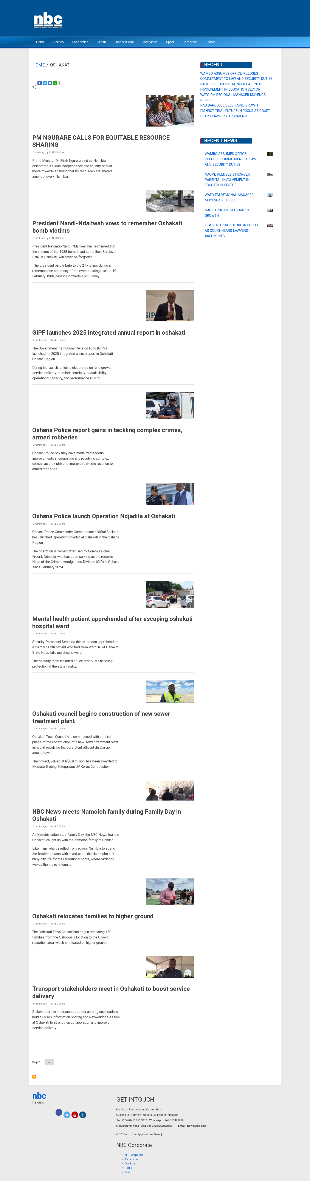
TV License (131, 1159)
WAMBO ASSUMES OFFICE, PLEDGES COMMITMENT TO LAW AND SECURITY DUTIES (230, 159)
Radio (128, 1167)
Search (210, 42)
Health (101, 42)
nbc (39, 1096)
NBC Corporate (134, 1154)
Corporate (190, 42)
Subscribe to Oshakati (34, 1077)
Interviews (150, 42)
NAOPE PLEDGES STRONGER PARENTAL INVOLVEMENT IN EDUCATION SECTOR (227, 179)
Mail (127, 1172)
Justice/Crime (125, 42)
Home (40, 42)
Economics (80, 42)
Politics (58, 42)
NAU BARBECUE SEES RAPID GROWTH (229, 105)
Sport (170, 42)
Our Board (131, 1163)
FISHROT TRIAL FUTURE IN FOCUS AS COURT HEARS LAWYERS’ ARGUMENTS (231, 230)
